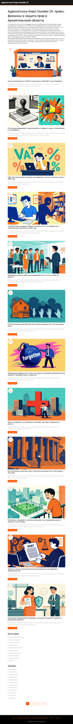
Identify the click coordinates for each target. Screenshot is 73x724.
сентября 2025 (13, 687)
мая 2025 (12, 698)
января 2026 (13, 677)
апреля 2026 (13, 669)
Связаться (58, 718)
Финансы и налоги (14, 642)
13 (45, 703)
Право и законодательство (16, 637)
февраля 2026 (13, 674)
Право (11, 660)
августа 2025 (13, 690)
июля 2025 (12, 693)
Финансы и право (14, 639)
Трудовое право (13, 650)
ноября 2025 (13, 682)
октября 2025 (13, 685)
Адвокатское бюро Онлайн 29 (14, 2)
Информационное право (15, 647)
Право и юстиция (14, 658)
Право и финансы (14, 655)
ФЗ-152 (52, 718)
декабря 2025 (13, 679)
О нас (13, 718)
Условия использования (23, 718)
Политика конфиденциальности (39, 718)
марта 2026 (13, 672)
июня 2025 (12, 695)
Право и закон (13, 645)
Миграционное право (15, 653)
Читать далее (12, 89)
